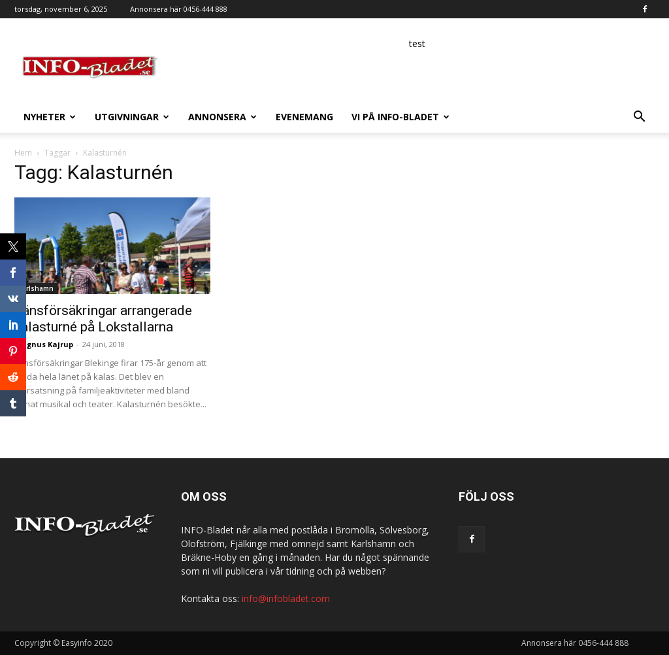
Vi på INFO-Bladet (400, 116)
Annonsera (222, 116)
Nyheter (50, 116)
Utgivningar (132, 116)
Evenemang (304, 116)
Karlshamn (36, 288)
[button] (639, 118)
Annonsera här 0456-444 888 (178, 9)
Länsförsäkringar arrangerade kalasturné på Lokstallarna (103, 319)
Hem (23, 152)
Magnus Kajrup (43, 344)
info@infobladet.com (286, 598)
